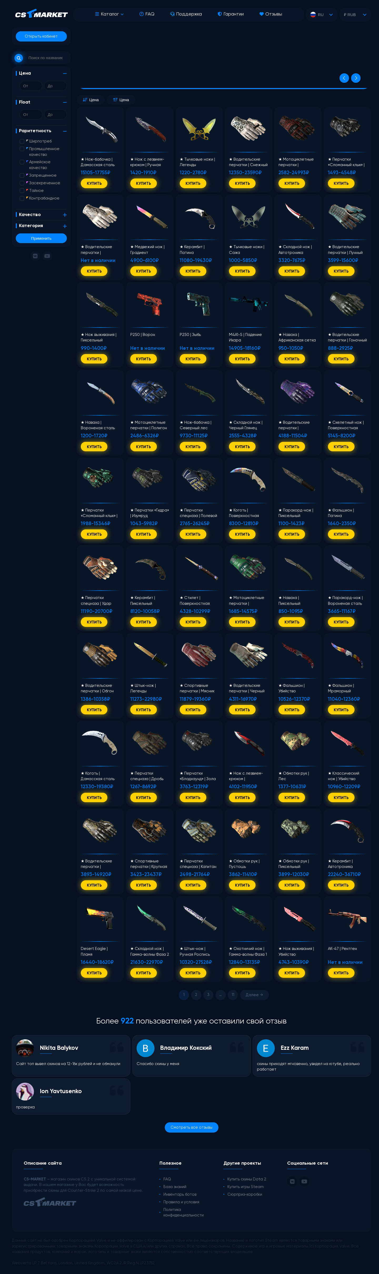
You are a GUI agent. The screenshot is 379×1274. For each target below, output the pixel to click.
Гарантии (231, 14)
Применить (41, 238)
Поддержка (186, 14)
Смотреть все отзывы (191, 1127)
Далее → (254, 995)
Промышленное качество (42, 151)
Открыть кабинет (41, 36)
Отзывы (271, 14)
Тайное (35, 191)
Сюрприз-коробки (244, 1194)
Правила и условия (181, 1202)
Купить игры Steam (245, 1187)
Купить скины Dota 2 (246, 1179)
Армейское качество (38, 165)
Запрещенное (41, 175)
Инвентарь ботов (179, 1194)
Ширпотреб (39, 141)
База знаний (174, 1187)
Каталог (107, 14)
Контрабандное (42, 198)
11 (233, 995)
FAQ (146, 14)
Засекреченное (43, 183)
